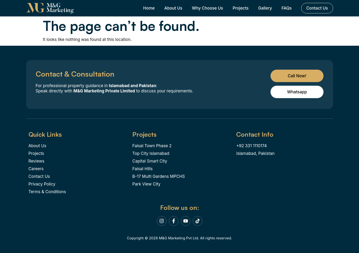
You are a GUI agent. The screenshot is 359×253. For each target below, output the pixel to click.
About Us (173, 8)
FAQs (287, 8)
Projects (240, 8)
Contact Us (317, 8)
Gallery (265, 8)
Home (149, 8)
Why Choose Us (207, 8)
